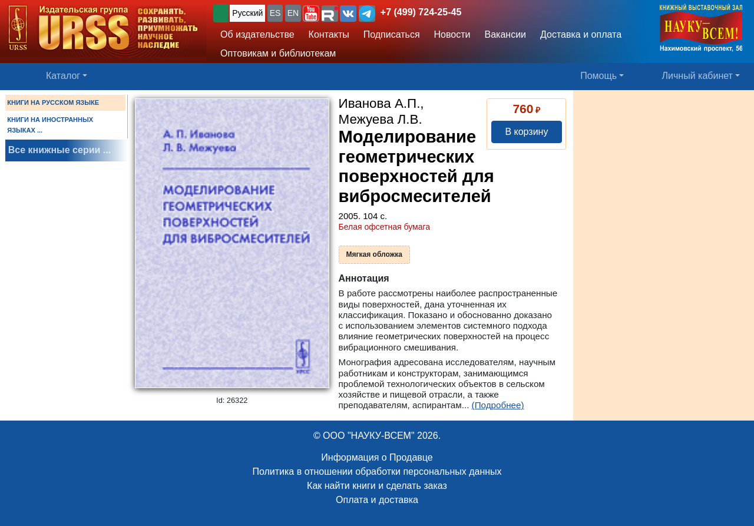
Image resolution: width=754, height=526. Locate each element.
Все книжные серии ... (59, 150)
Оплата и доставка (377, 500)
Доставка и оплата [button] (580, 34)
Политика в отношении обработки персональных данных (376, 472)
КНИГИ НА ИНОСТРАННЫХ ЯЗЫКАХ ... (50, 125)
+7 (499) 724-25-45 (421, 12)
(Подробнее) (498, 405)
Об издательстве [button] (257, 34)
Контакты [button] (329, 34)
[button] (311, 13)
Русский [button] (247, 13)
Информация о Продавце (376, 457)
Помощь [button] (598, 76)
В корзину (526, 132)
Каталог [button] (63, 76)
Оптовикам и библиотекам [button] (278, 53)
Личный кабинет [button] (697, 76)
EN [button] (293, 13)
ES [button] (275, 13)
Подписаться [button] (391, 34)
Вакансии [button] (506, 34)
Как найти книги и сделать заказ (377, 486)
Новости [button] (452, 34)
